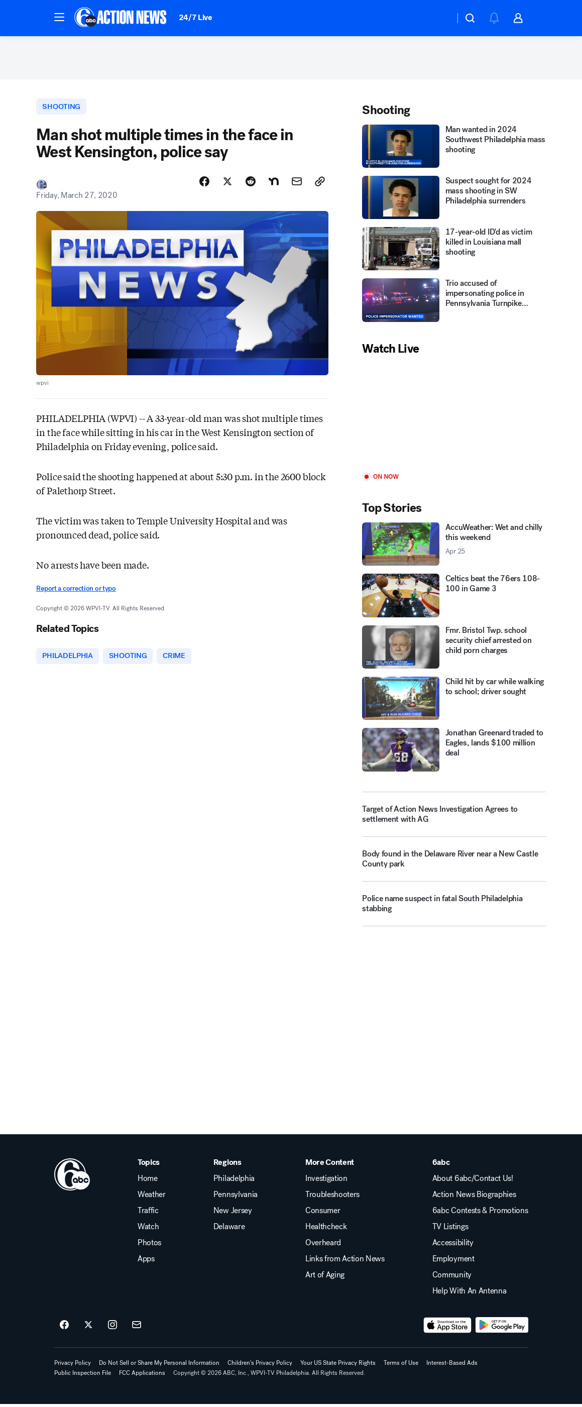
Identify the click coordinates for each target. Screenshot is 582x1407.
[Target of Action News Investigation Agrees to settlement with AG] (453, 816)
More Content (329, 1165)
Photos (149, 1246)
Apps (146, 1262)
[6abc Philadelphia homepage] (121, 18)
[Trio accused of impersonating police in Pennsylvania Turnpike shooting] (453, 302)
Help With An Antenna (469, 1294)
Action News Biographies (474, 1198)
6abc (441, 1165)
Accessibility (453, 1246)
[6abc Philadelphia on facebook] (64, 1328)
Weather (152, 1198)
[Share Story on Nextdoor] (273, 184)
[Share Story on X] (227, 184)
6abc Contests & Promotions (480, 1214)
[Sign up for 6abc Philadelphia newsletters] (137, 1328)
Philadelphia (234, 1181)
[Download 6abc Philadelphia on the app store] (447, 1328)
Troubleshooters (332, 1198)
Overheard (323, 1246)
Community (452, 1278)
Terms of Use (401, 1366)
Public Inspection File (82, 1376)
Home (148, 1181)
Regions (227, 1165)
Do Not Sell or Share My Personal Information (159, 1366)
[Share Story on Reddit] (250, 184)
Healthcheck (325, 1230)
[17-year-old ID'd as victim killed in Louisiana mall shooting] (453, 251)
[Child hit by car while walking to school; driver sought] (453, 700)
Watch (148, 1230)
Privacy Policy (72, 1366)
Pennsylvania (235, 1198)
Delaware (229, 1230)
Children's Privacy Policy (259, 1366)
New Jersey (232, 1214)
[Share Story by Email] (296, 184)
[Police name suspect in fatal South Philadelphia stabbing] (453, 910)
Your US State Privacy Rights (338, 1366)
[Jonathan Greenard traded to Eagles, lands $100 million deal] (453, 752)
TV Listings (450, 1230)
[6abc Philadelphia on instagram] (112, 1328)
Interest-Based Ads (452, 1366)
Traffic (148, 1214)
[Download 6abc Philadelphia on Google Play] (502, 1328)
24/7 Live (195, 17)
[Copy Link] (319, 184)
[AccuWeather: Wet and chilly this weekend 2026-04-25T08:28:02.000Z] (453, 546)
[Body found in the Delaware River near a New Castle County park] (453, 865)
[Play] (453, 416)
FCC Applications (142, 1376)
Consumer (322, 1214)
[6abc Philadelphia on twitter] (88, 1328)
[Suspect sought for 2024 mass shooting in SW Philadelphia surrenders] (453, 199)
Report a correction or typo (75, 591)
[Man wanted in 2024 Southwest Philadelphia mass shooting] (453, 148)
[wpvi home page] (72, 1177)
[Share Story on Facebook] (204, 184)
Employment (453, 1262)
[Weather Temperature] (439, 18)
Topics (149, 1165)
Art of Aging (324, 1278)
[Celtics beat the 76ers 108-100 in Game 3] (453, 597)
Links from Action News (345, 1262)
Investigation (326, 1181)
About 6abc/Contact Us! (472, 1181)
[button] (59, 17)
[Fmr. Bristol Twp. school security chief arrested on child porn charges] (453, 649)
